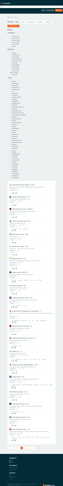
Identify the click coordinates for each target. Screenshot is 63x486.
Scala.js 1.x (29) (14, 55)
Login (59, 10)
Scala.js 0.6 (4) (14, 57)
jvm (13, 359)
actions (37, 320)
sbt (31, 280)
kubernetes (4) (14, 128)
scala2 (34, 359)
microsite (18, 305)
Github (11, 460)
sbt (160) (13, 152)
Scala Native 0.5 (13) (16, 59)
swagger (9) (14, 169)
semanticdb (26, 280)
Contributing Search (13, 26)
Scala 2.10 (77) (14, 44)
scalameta (20, 280)
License (11, 478)
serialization (36, 384)
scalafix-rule (25, 229)
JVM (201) (13, 53)
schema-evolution (16, 384)
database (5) (14, 101)
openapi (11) (14, 134)
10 (28, 448)
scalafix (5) (13, 165)
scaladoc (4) (14, 163)
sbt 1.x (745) (14, 72)
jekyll (13, 305)
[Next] (34, 448)
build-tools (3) (14, 87)
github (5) (13, 116)
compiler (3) (14, 95)
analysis (37, 437)
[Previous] (8, 448)
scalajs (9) (13, 167)
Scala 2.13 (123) (14, 38)
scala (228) (13, 156)
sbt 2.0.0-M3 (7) (14, 66)
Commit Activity (31, 22)
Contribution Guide (13, 467)
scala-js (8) (13, 158)
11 (31, 448)
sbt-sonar (19, 437)
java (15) (13, 126)
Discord (11, 462)
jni (28, 359)
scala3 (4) (13, 161)
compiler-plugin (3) (15, 97)
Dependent (48, 22)
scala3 (24, 359)
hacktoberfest (18, 359)
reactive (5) (14, 148)
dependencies (43, 320)
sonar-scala (46, 437)
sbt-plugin (14, 229)
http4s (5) (13, 124)
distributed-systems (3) (16, 107)
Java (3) (13, 46)
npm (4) (13, 132)
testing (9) (13, 171)
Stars (17, 22)
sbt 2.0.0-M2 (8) (14, 68)
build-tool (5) (14, 85)
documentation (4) (15, 111)
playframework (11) (16, 142)
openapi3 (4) (14, 136)
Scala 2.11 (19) (14, 42)
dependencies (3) (15, 103)
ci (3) (12, 91)
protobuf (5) (14, 146)
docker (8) (13, 109)
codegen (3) (14, 93)
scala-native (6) (15, 160)
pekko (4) (13, 138)
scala (20, 229)
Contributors (40, 22)
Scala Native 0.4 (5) (15, 61)
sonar (24, 437)
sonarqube (14, 438)
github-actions (24, 320)
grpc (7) (13, 120)
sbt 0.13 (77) (14, 74)
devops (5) (13, 105)
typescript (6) (14, 177)
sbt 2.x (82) (13, 63)
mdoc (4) (13, 130)
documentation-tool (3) (17, 112)
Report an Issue (12, 469)
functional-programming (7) (18, 114)
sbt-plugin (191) (15, 154)
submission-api (15, 320)
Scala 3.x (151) (14, 36)
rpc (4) (12, 150)
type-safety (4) (14, 173)
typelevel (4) (14, 175)
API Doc (43, 10)
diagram (14, 280)
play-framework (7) (15, 140)
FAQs (10, 475)
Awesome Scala (50, 10)
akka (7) (13, 81)
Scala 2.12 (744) (14, 40)
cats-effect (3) (14, 89)
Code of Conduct (13, 477)
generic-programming (27, 384)
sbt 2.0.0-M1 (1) (14, 70)
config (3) (13, 99)
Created (23, 22)
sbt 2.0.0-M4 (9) (14, 64)
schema (42, 384)
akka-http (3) (14, 83)
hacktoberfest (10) (15, 122)
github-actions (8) (15, 118)
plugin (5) (13, 144)
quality (14, 437)
